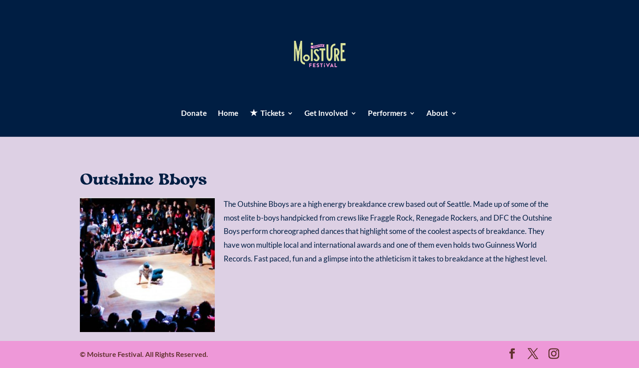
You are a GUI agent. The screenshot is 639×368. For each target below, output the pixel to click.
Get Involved (326, 114)
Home (228, 114)
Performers (387, 114)
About (437, 114)
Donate (194, 114)
